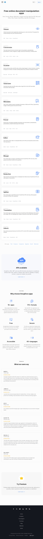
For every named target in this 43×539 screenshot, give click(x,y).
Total (11, 244)
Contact (26, 535)
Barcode (5, 74)
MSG (10, 128)
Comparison (21, 244)
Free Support (21, 518)
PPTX (10, 56)
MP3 (14, 110)
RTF (17, 128)
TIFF (10, 183)
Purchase (21, 521)
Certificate (15, 92)
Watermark (36, 244)
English (32, 535)
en (33, 2)
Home (21, 514)
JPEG (17, 183)
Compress (15, 244)
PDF (4, 38)
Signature (27, 244)
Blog (22, 523)
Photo (11, 110)
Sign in (39, 2)
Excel (10, 38)
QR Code (10, 74)
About (21, 528)
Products (21, 516)
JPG (17, 56)
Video (7, 110)
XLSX (7, 56)
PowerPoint (15, 38)
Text (4, 219)
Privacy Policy (12, 535)
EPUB (17, 110)
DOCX (14, 56)
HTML (20, 164)
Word (7, 38)
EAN (14, 74)
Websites (21, 525)
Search (31, 244)
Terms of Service (19, 535)
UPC (17, 74)
